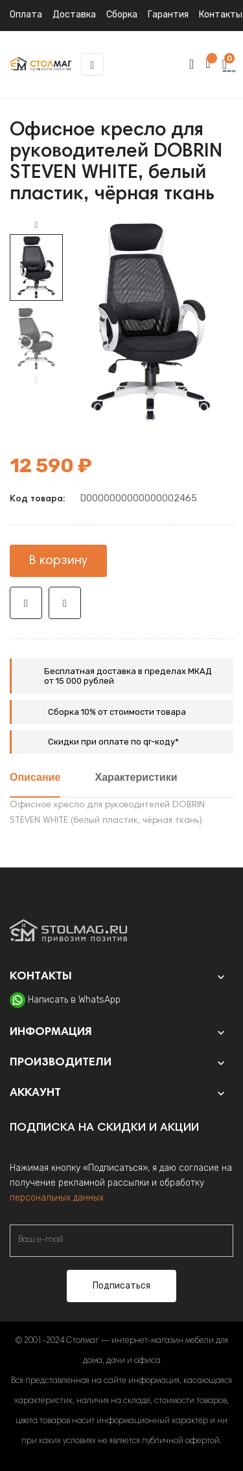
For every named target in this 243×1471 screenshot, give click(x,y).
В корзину (58, 560)
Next (36, 225)
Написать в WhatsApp (74, 999)
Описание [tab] (35, 778)
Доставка (74, 14)
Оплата (26, 14)
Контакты (220, 14)
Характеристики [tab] (136, 778)
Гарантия (168, 14)
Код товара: (37, 499)
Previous (36, 381)
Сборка (121, 14)
